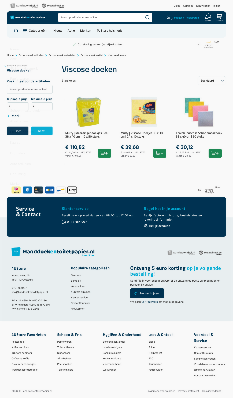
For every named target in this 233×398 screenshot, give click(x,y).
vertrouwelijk (150, 301)
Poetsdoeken (64, 364)
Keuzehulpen (156, 369)
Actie (71, 30)
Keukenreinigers (112, 358)
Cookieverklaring (211, 390)
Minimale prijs (17, 99)
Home (10, 55)
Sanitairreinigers (112, 352)
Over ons (76, 275)
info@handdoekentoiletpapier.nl (30, 292)
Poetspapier (18, 341)
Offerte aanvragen (204, 369)
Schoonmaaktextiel (91, 55)
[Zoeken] (147, 17)
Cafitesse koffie (20, 358)
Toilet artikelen (65, 347)
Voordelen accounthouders (209, 364)
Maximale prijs (41, 99)
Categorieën (37, 30)
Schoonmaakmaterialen (62, 55)
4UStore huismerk (109, 30)
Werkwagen (109, 369)
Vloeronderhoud (112, 364)
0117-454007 (19, 287)
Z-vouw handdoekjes (23, 364)
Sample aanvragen (205, 358)
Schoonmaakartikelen (31, 55)
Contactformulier (80, 303)
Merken (85, 30)
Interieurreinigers (112, 347)
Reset (41, 131)
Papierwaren (64, 341)
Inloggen (179, 17)
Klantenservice (75, 208)
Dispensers (63, 352)
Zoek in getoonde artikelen (28, 81)
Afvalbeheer (64, 358)
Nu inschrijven (149, 293)
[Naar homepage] (16, 30)
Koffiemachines (20, 347)
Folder (216, 5)
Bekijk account (159, 225)
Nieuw (57, 30)
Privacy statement (188, 390)
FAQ (151, 358)
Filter (17, 131)
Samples (188, 5)
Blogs (177, 5)
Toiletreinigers (65, 369)
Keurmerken (77, 286)
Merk (16, 116)
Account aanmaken (205, 375)
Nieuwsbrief (203, 5)
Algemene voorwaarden (161, 390)
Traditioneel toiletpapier (25, 369)
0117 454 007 (77, 221)
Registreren (192, 17)
